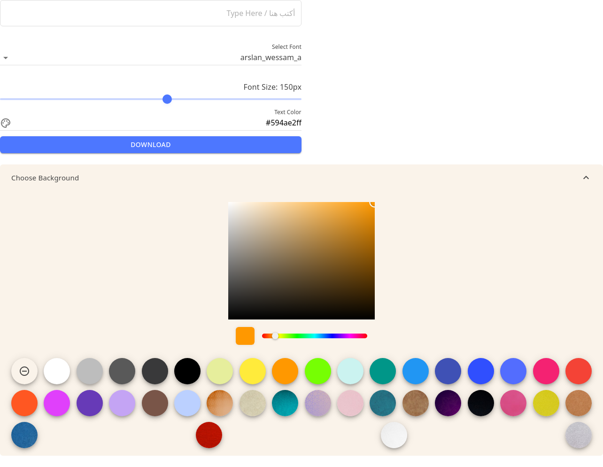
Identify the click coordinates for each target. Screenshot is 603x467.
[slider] (151, 99)
